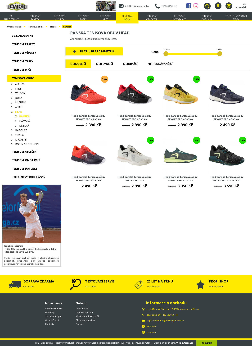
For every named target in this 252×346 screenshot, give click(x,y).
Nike (18, 88)
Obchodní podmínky (85, 320)
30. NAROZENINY (11, 17)
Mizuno (20, 102)
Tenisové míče (105, 17)
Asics (18, 107)
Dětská (24, 125)
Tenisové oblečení (151, 17)
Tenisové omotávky (179, 17)
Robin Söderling (27, 144)
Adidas (20, 84)
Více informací (184, 342)
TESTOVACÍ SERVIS (100, 281)
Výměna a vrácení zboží (87, 316)
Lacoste (21, 139)
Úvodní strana (14, 26)
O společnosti (52, 320)
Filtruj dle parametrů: (97, 51)
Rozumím (207, 342)
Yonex (19, 135)
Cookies (80, 324)
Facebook (188, 5)
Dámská (24, 121)
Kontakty (49, 324)
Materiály (49, 312)
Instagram (196, 5)
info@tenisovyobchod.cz (137, 6)
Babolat (21, 130)
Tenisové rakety (34, 17)
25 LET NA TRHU (160, 281)
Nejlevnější (104, 64)
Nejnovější (78, 64)
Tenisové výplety (59, 17)
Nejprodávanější (160, 64)
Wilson (20, 93)
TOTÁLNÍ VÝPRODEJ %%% (236, 17)
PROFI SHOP (218, 281)
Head (53, 26)
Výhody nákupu (53, 316)
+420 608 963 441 (169, 6)
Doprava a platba (84, 312)
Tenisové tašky (83, 17)
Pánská (67, 26)
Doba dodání (82, 308)
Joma (18, 98)
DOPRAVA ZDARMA (38, 281)
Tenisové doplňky (206, 17)
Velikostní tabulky (54, 308)
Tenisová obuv (127, 17)
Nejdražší (130, 64)
